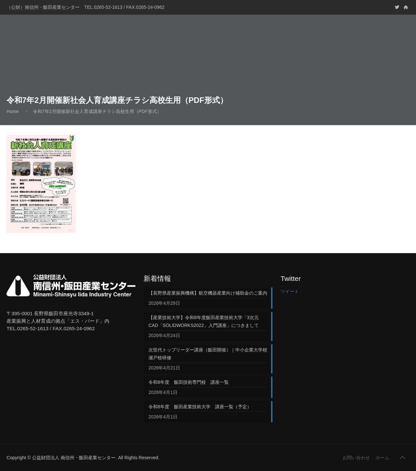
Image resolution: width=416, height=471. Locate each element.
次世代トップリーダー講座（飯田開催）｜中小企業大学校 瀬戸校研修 (207, 353)
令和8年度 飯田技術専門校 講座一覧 (188, 382)
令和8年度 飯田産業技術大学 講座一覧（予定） (200, 406)
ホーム (382, 457)
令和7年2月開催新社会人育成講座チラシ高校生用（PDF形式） (97, 111)
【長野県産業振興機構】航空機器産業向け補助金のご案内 (207, 293)
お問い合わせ (356, 457)
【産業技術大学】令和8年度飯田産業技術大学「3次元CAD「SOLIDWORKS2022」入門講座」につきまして (203, 321)
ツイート (290, 291)
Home (13, 111)
